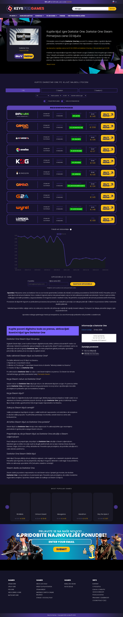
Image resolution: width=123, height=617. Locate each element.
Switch (57, 90)
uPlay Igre (12, 587)
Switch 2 (97, 90)
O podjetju (97, 587)
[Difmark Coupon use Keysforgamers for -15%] (61, 320)
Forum (62, 16)
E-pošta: (31, 281)
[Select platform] (42, 95)
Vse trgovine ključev (76, 16)
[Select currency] (65, 95)
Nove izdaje (68, 587)
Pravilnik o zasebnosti (101, 598)
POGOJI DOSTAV (98, 595)
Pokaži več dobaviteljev (61, 229)
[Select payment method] (55, 95)
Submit (61, 549)
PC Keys (13, 16)
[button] (7, 507)
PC (22, 90)
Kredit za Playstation (44, 587)
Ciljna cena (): (55, 281)
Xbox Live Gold (41, 584)
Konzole (39, 16)
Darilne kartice (26, 16)
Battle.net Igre (13, 595)
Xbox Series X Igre (14, 592)
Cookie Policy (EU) (99, 600)
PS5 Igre (11, 589)
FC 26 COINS (52, 16)
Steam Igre (12, 584)
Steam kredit (40, 589)
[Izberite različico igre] (78, 95)
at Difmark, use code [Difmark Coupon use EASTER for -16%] (58, 2)
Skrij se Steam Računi (70, 101)
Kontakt (95, 584)
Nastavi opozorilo (82, 284)
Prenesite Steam (44, 374)
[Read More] (80, 64)
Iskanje (112, 9)
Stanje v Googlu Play (44, 598)
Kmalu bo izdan (70, 584)
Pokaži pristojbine (51, 101)
